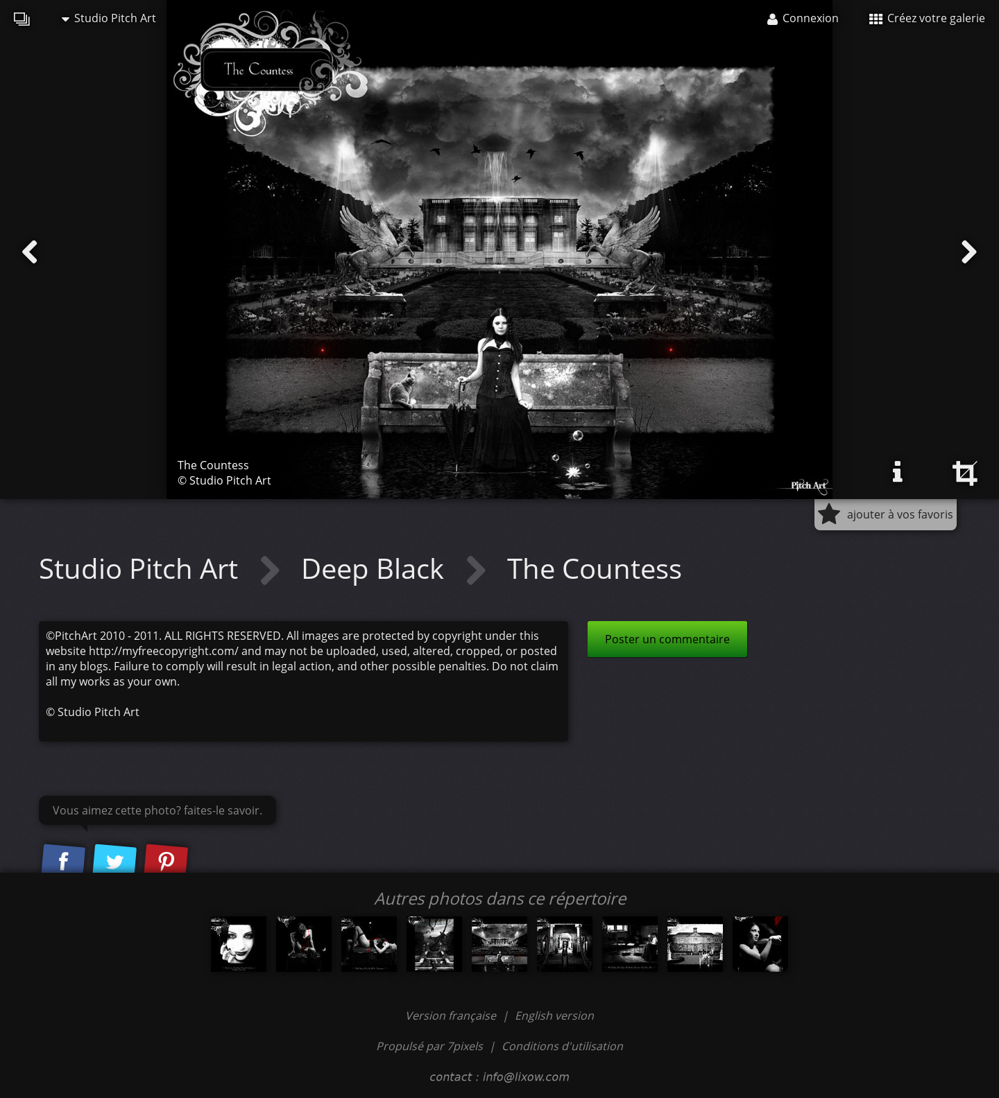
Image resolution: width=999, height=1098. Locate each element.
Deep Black (376, 568)
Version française (452, 1015)
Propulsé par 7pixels (429, 1046)
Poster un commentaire (667, 639)
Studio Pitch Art (109, 18)
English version (554, 1015)
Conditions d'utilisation (562, 1046)
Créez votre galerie (927, 18)
